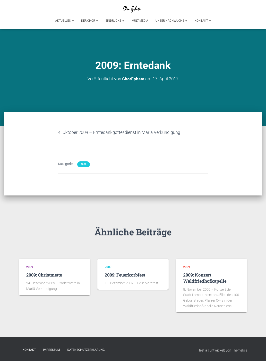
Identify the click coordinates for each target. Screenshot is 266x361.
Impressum (51, 349)
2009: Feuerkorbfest (125, 275)
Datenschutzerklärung (86, 349)
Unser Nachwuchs (171, 20)
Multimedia (140, 20)
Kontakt (203, 20)
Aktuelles (64, 20)
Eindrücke (114, 20)
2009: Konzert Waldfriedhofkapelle (204, 278)
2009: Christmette (44, 275)
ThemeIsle (239, 350)
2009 (83, 164)
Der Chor (89, 20)
